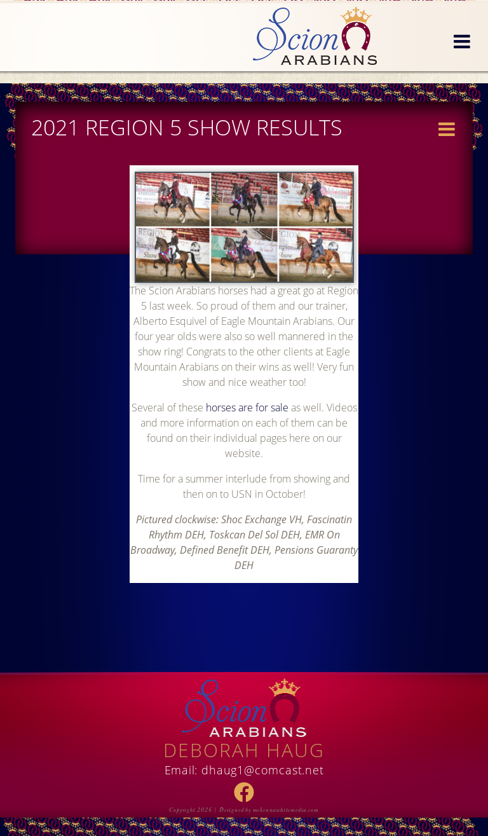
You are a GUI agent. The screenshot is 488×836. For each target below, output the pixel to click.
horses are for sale (247, 407)
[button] (461, 42)
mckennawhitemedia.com (286, 810)
